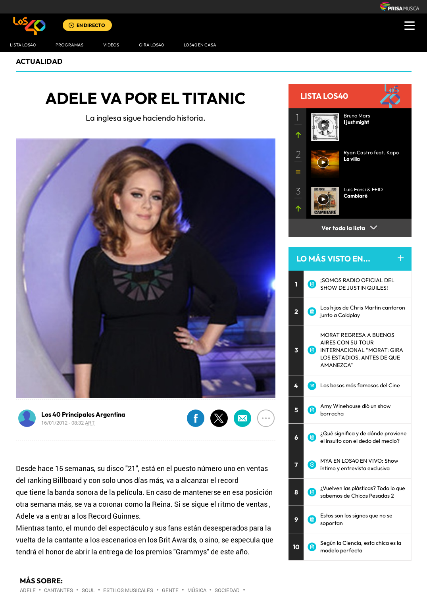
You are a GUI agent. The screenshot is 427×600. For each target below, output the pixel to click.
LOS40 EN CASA (200, 45)
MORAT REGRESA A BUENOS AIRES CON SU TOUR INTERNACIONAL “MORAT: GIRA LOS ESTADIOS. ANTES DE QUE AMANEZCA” (361, 350)
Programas (69, 45)
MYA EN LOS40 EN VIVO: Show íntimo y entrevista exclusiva (359, 464)
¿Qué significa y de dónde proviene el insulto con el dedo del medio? (363, 437)
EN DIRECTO (91, 25)
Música (196, 590)
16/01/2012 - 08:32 (68, 422)
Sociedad (227, 590)
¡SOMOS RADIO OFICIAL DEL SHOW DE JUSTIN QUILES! (357, 284)
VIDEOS (111, 45)
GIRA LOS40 (151, 45)
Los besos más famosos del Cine (360, 385)
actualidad (39, 61)
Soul (88, 590)
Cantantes (58, 590)
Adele (28, 590)
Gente (170, 590)
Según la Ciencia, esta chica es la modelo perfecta (360, 546)
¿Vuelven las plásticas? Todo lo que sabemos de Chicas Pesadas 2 (362, 492)
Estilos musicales (128, 590)
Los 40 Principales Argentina (83, 414)
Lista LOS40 (23, 45)
